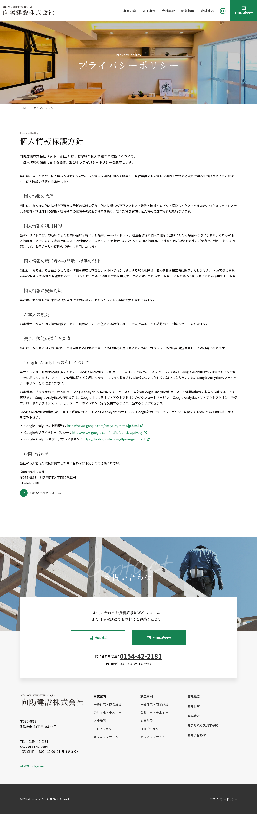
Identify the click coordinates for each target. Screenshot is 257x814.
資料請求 (207, 10)
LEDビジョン (103, 728)
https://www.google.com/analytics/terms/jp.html (103, 425)
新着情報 (187, 10)
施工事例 (149, 10)
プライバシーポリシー (223, 799)
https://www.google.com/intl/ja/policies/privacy (107, 432)
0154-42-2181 (141, 656)
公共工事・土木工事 (108, 712)
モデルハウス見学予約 (202, 725)
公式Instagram (32, 766)
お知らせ (193, 706)
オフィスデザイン (106, 736)
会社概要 (168, 10)
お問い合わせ (162, 637)
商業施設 (100, 720)
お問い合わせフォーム (45, 492)
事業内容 (129, 10)
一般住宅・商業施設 (108, 704)
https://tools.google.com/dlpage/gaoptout (114, 439)
